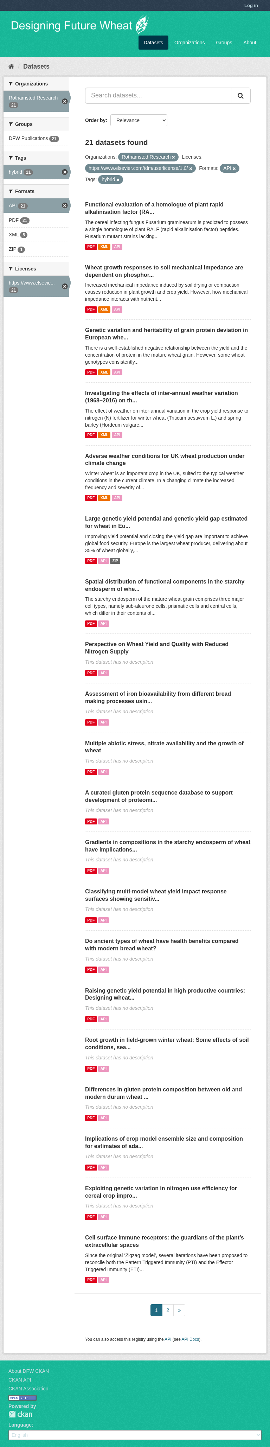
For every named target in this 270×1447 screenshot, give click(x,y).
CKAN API (19, 1380)
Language (20, 1425)
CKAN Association (28, 1388)
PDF (91, 246)
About (249, 42)
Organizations (189, 42)
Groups (224, 42)
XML (104, 246)
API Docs (190, 1339)
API (117, 246)
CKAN (20, 1414)
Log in (251, 5)
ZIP (115, 561)
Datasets (153, 42)
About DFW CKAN (28, 1371)
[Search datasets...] (158, 96)
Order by (95, 120)
